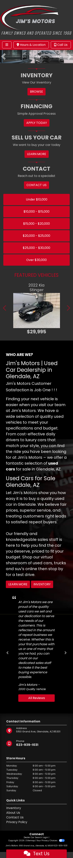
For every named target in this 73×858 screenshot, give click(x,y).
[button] (3, 56)
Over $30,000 (36, 260)
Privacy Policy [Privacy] (16, 822)
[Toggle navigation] (6, 44)
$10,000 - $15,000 (36, 211)
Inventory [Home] (13, 808)
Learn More (17, 584)
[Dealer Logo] (36, 19)
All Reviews (36, 698)
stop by (55, 568)
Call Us (61, 45)
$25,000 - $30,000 (36, 248)
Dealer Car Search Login (36, 837)
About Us (13, 812)
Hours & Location (31, 45)
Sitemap (30, 840)
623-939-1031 (27, 745)
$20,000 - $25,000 (36, 235)
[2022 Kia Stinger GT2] (36, 310)
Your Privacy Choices (50, 840)
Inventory (42, 584)
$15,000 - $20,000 (36, 223)
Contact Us (15, 817)
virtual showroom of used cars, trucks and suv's (36, 562)
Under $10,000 (36, 199)
